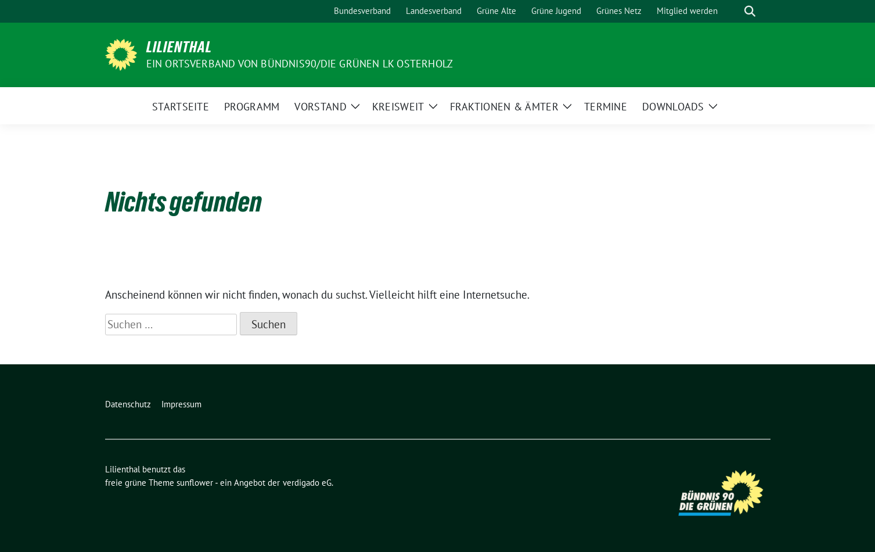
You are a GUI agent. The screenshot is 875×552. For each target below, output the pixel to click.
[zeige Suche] (750, 11)
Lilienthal (179, 47)
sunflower (195, 482)
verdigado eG (307, 482)
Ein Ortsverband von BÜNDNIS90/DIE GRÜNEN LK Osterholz (299, 63)
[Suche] (733, 11)
